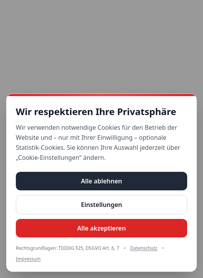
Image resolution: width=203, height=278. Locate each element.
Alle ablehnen (101, 181)
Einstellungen (101, 204)
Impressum (28, 259)
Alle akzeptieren (101, 228)
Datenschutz (143, 248)
